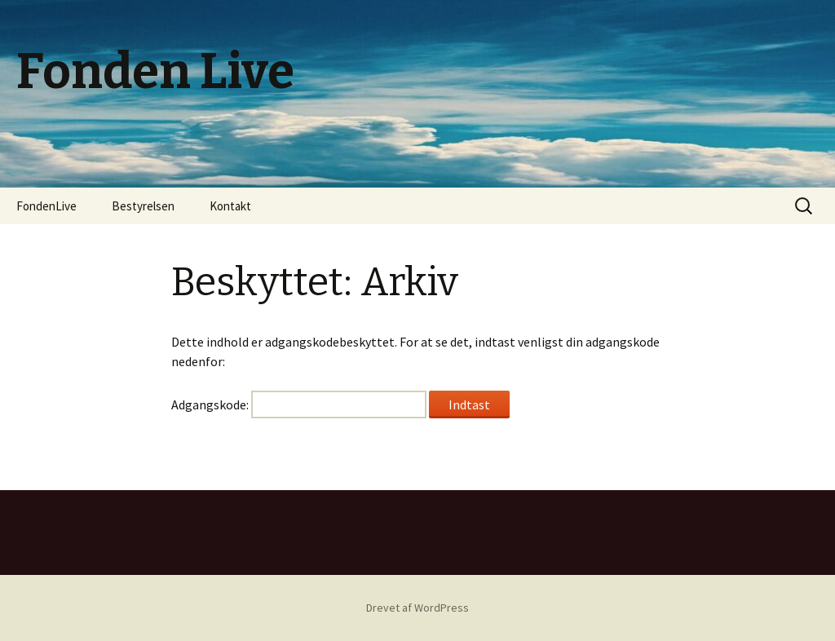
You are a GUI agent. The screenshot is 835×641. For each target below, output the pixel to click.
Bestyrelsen (143, 206)
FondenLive (46, 206)
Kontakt (230, 206)
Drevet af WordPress (417, 607)
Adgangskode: (298, 404)
